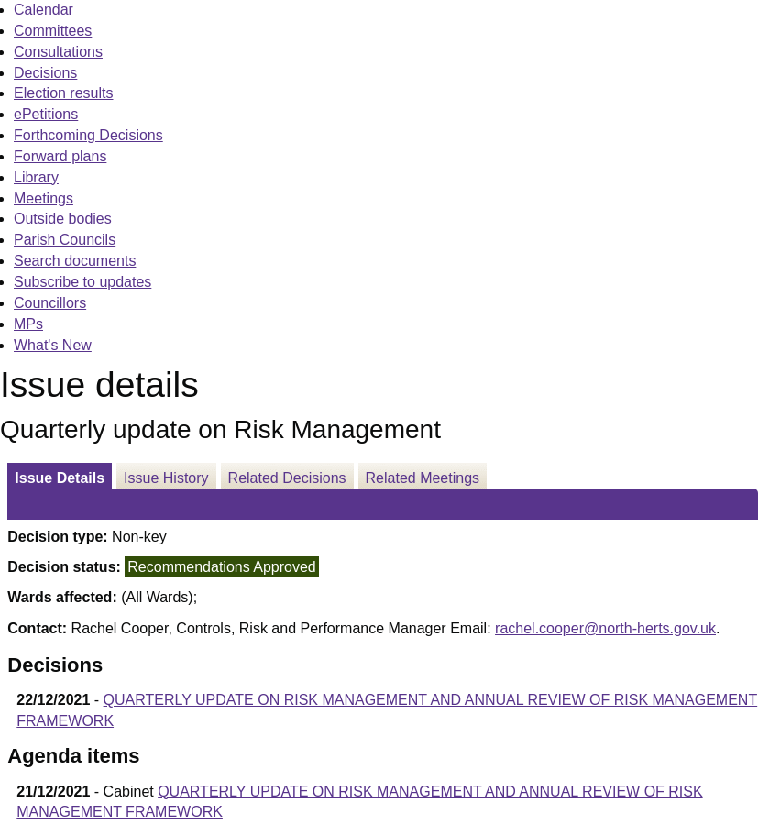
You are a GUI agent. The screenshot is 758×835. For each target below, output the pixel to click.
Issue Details (59, 478)
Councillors (50, 303)
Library (36, 177)
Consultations (58, 52)
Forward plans (60, 156)
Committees (53, 30)
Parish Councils (64, 239)
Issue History (166, 478)
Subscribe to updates (82, 282)
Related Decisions (287, 478)
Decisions (45, 73)
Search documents (75, 261)
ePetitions (46, 114)
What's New (53, 345)
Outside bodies (63, 218)
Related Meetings (423, 478)
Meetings (43, 198)
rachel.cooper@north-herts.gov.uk (605, 628)
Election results (64, 93)
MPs (28, 324)
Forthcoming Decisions (88, 135)
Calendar (43, 9)
